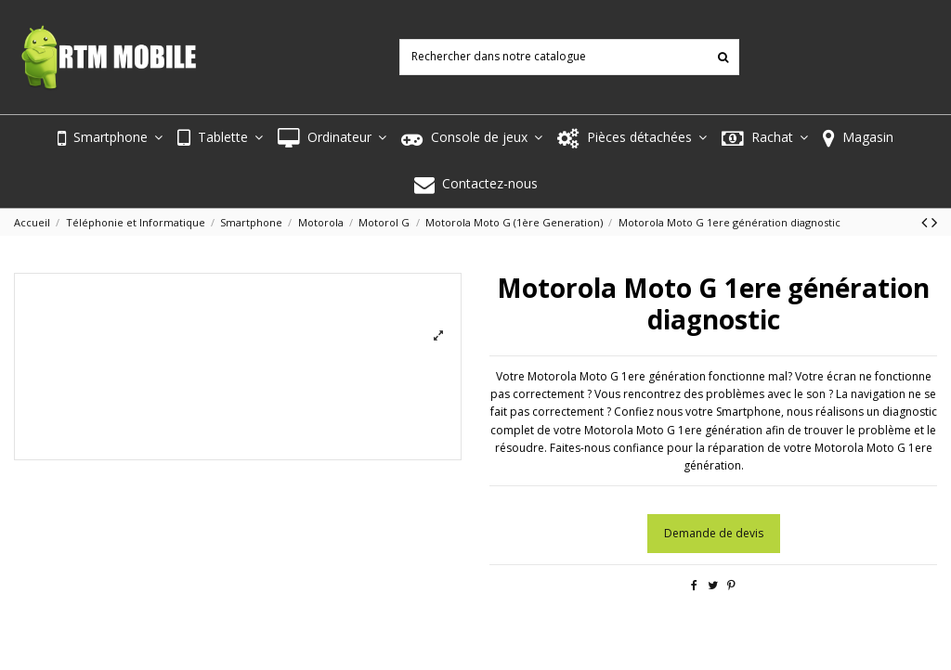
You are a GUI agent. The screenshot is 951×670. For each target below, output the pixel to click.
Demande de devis (713, 533)
